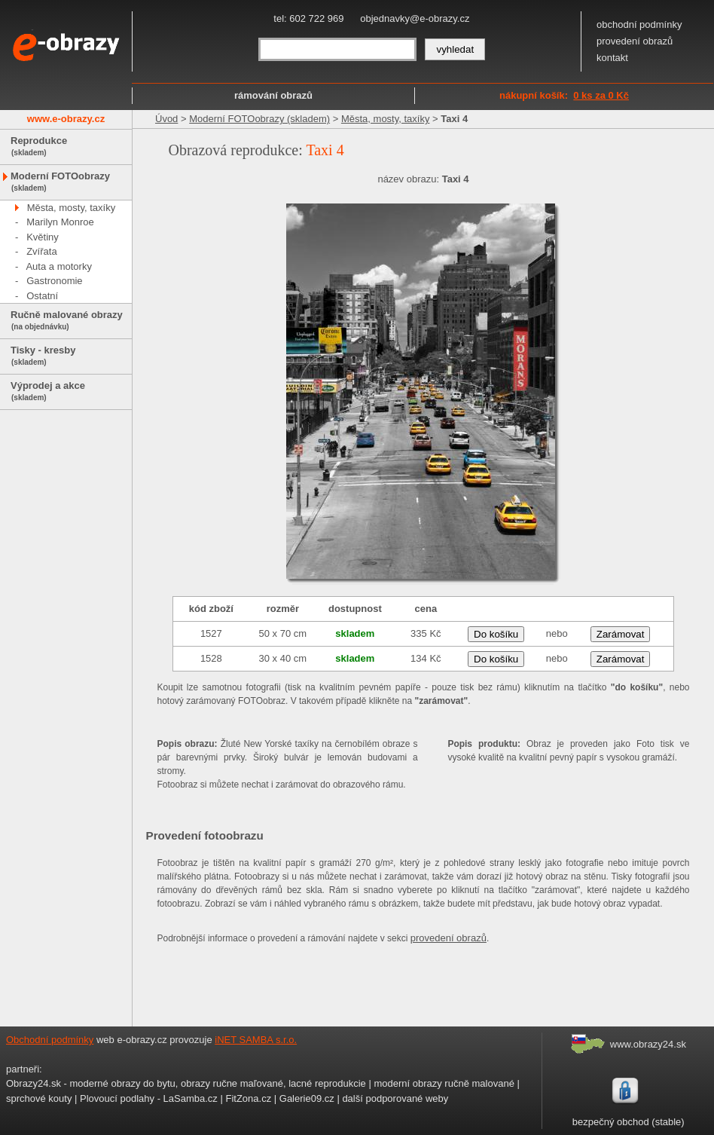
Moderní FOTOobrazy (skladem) (259, 118)
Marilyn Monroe (60, 222)
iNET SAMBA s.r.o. (256, 1039)
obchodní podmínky (639, 24)
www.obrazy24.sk (648, 1044)
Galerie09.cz (306, 1098)
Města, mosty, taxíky (71, 207)
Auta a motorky (58, 266)
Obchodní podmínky (49, 1039)
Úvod (166, 118)
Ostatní (42, 295)
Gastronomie (54, 280)
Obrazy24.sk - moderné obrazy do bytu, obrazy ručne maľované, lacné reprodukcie (186, 1083)
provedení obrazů (635, 41)
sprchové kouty (39, 1098)
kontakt (612, 57)
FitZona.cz (248, 1098)
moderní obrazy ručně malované (444, 1083)
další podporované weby (395, 1098)
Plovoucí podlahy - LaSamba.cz (149, 1098)
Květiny (42, 237)
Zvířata (41, 251)
